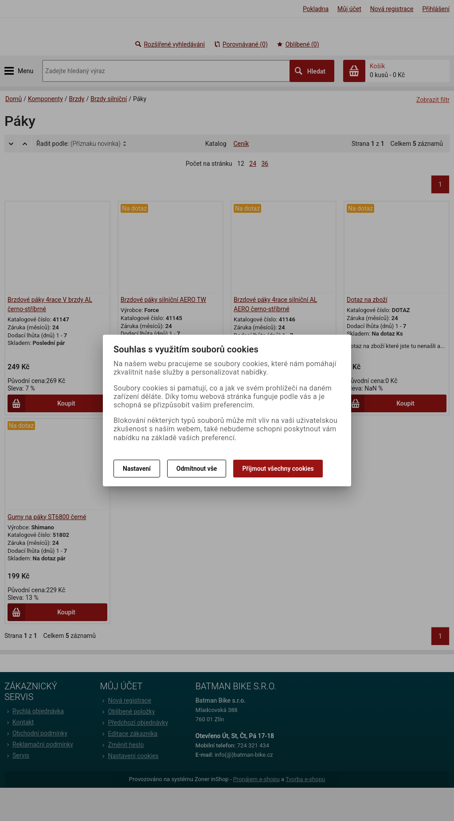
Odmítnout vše (196, 468)
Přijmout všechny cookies (277, 468)
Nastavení (137, 468)
